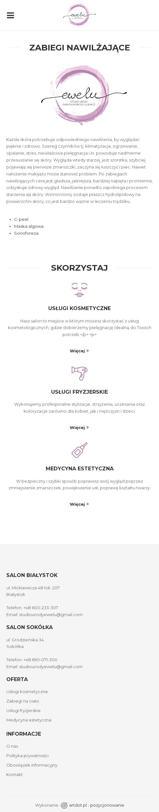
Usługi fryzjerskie (79, 392)
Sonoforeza (26, 233)
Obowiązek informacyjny (31, 765)
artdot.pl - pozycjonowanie (96, 805)
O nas (12, 746)
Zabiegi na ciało (22, 700)
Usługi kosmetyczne (79, 308)
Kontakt (14, 774)
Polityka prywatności (27, 755)
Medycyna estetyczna (80, 469)
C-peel (21, 219)
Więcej (77, 350)
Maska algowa (29, 226)
